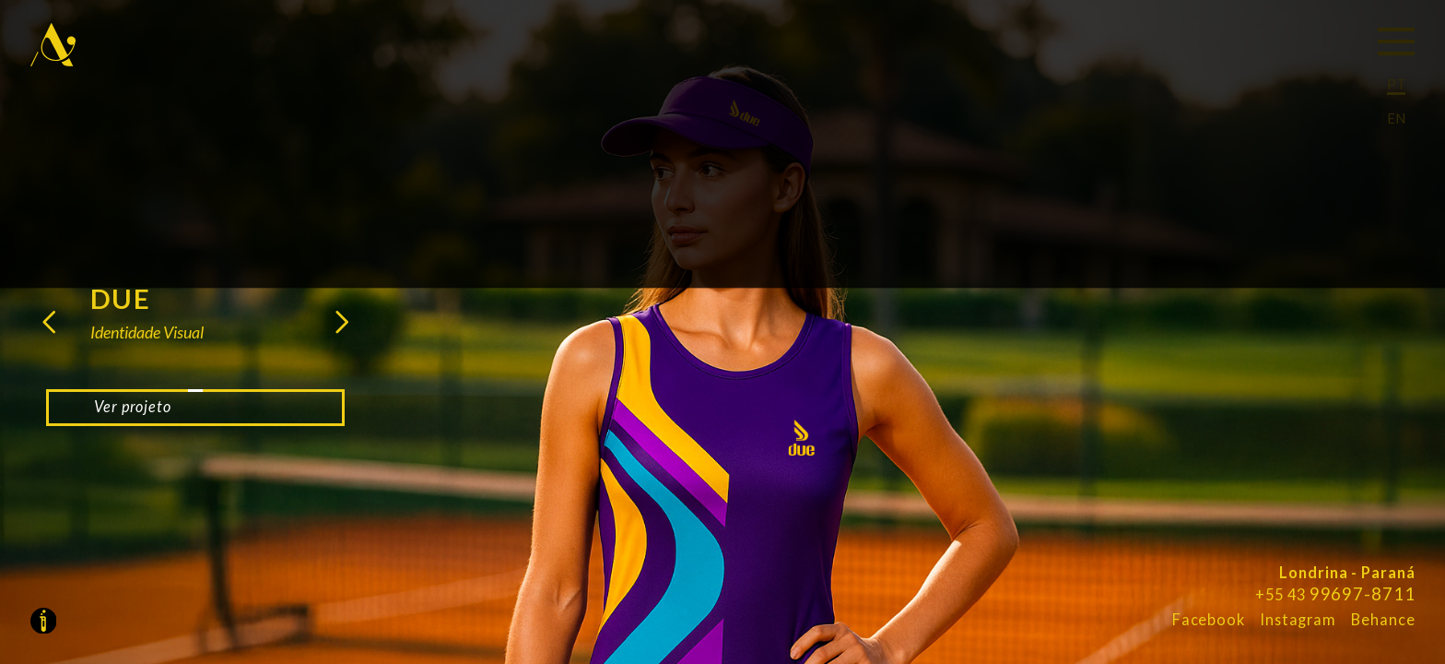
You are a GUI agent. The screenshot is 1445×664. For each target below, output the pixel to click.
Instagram (1298, 619)
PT (1396, 84)
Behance (1383, 619)
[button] (55, 329)
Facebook (1208, 619)
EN (1396, 118)
